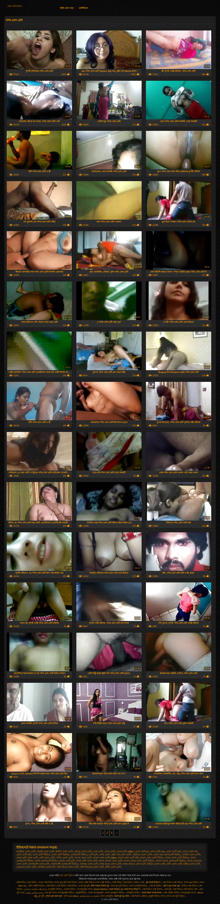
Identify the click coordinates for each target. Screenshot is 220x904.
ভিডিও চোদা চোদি (156, 864)
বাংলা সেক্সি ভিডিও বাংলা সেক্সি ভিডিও (95, 882)
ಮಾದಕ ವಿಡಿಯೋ (101, 889)
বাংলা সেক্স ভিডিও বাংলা (49, 882)
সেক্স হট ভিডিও (155, 886)
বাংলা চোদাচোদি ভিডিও (46, 860)
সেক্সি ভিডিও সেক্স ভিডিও (26, 882)
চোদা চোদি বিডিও (41, 854)
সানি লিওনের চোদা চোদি (92, 867)
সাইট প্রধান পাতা (67, 8)
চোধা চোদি (104, 854)
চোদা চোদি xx (142, 851)
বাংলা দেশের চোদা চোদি (110, 860)
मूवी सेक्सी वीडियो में (153, 882)
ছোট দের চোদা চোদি (121, 854)
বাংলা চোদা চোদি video (104, 857)
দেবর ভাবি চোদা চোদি (27, 857)
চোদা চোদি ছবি (23, 854)
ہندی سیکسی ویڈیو (34, 892)
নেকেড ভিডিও (70, 889)
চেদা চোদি (98, 851)
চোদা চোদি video (125, 851)
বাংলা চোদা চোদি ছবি (128, 857)
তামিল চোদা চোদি (191, 854)
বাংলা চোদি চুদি (66, 860)
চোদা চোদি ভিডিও (14, 6)
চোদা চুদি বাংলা (51, 892)
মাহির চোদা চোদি (191, 864)
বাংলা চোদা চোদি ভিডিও (177, 857)
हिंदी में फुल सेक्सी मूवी (171, 886)
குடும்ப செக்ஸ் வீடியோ (35, 889)
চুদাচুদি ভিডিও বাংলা (156, 896)
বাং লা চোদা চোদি (83, 857)
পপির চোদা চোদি (64, 857)
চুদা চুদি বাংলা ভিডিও (68, 882)
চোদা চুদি (167, 889)
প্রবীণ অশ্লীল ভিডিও (36, 886)
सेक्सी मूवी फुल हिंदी (121, 896)
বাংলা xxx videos (71, 896)
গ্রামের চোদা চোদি (83, 851)
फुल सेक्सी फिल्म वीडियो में (131, 889)
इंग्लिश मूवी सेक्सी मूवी (54, 896)
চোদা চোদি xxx (157, 851)
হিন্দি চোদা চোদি (113, 867)
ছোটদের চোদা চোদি (142, 854)
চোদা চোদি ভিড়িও (60, 854)
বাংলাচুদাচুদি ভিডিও (66, 892)
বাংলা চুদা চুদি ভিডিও (119, 886)
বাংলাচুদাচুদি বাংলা (84, 889)
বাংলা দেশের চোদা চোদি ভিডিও (139, 860)
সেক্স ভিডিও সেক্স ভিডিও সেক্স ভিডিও (62, 886)
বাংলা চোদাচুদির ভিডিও (115, 892)
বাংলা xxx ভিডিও (191, 882)
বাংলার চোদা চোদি (89, 864)
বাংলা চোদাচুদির (106, 896)
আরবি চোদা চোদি (45, 851)
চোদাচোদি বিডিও (79, 854)
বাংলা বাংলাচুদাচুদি (96, 892)
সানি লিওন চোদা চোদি (68, 867)
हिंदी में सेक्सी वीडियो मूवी (100, 886)
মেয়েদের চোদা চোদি (26, 867)
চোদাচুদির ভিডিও (55, 889)
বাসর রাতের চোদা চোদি (134, 864)
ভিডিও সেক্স (139, 882)
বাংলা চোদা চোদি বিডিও (152, 857)
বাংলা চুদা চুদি (84, 886)
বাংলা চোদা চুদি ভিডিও (175, 896)
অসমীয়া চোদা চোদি (26, 851)
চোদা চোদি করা (173, 851)
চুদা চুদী (41, 896)
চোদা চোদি (109, 851)
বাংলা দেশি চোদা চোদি (87, 860)
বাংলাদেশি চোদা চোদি (39, 864)
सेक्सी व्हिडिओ (114, 889)
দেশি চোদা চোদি (47, 857)
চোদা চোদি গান (190, 851)
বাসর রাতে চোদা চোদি (110, 864)
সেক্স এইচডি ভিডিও (171, 892)
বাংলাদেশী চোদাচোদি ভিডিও (65, 864)
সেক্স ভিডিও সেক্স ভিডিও (172, 882)
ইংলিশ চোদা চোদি (64, 851)
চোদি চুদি (93, 854)
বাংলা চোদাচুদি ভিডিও (138, 886)
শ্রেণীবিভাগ (83, 8)
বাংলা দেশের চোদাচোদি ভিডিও (171, 860)
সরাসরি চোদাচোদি (47, 867)
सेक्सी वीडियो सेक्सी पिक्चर (152, 892)
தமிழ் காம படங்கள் (89, 896)
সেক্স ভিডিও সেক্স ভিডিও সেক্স (185, 889)
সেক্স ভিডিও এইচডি (139, 896)
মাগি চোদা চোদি (174, 864)
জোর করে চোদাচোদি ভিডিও (167, 854)
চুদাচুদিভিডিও (81, 892)
